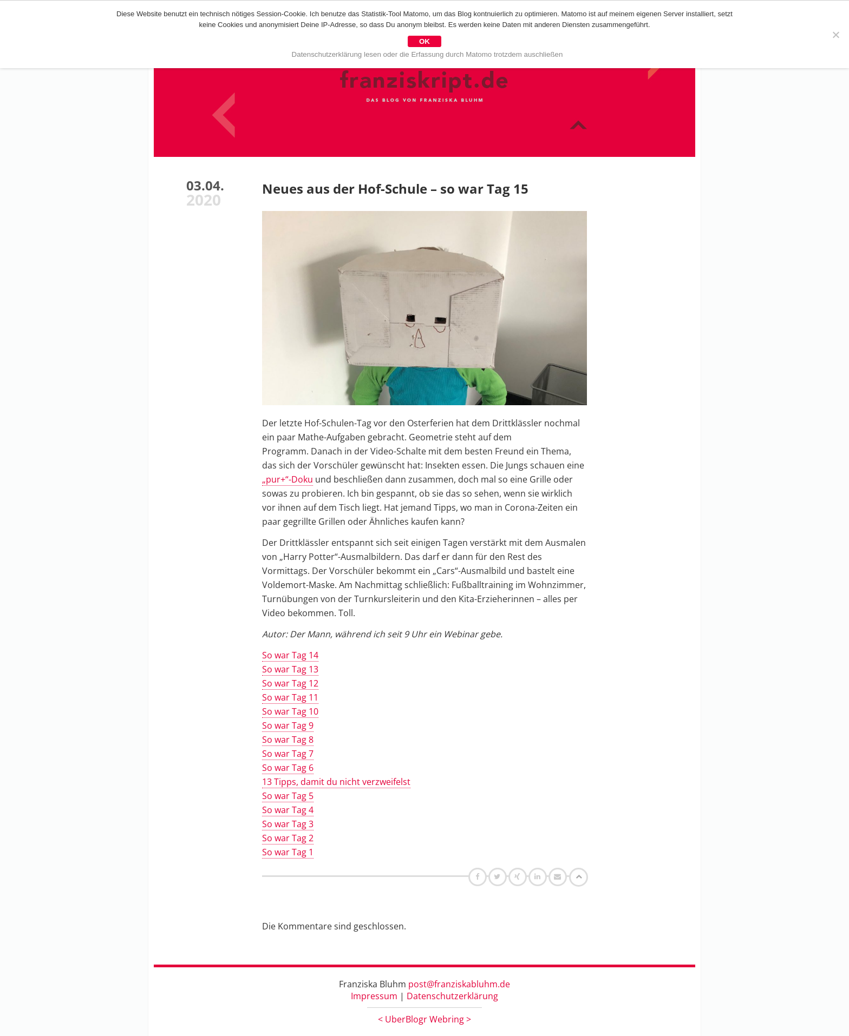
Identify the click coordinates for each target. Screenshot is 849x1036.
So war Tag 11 (290, 697)
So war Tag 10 (290, 711)
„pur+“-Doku (287, 479)
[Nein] (835, 34)
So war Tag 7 (288, 754)
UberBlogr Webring (424, 1019)
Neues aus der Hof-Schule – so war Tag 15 (395, 188)
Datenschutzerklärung (452, 996)
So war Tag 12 (290, 683)
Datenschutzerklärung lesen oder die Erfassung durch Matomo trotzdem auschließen (427, 54)
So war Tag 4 (288, 810)
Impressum (374, 996)
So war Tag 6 (288, 768)
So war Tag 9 (288, 725)
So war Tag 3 (288, 824)
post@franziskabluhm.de (459, 984)
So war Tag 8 (288, 739)
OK (424, 41)
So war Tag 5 (288, 796)
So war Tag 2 (288, 838)
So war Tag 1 (288, 852)
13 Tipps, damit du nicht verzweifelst (336, 782)
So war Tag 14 (290, 655)
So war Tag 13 (290, 669)
